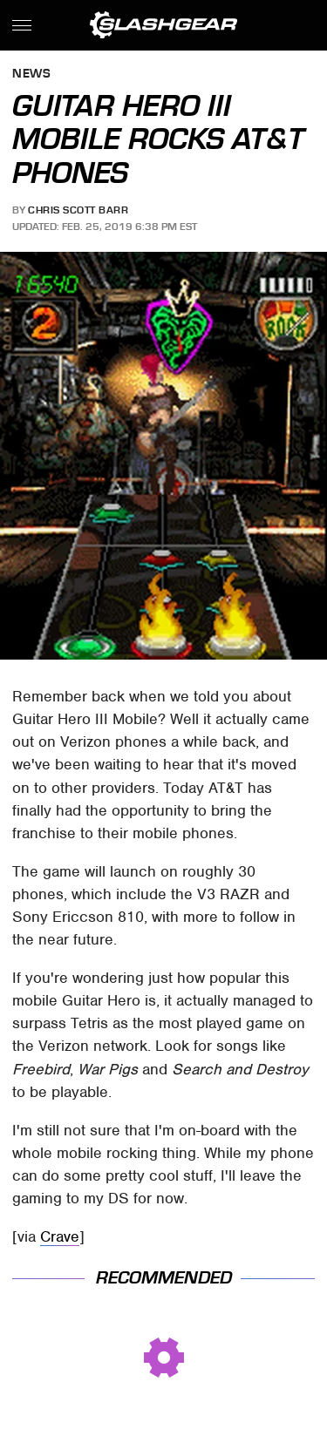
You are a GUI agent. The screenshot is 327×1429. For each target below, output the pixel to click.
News (31, 74)
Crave (59, 1236)
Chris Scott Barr (78, 210)
